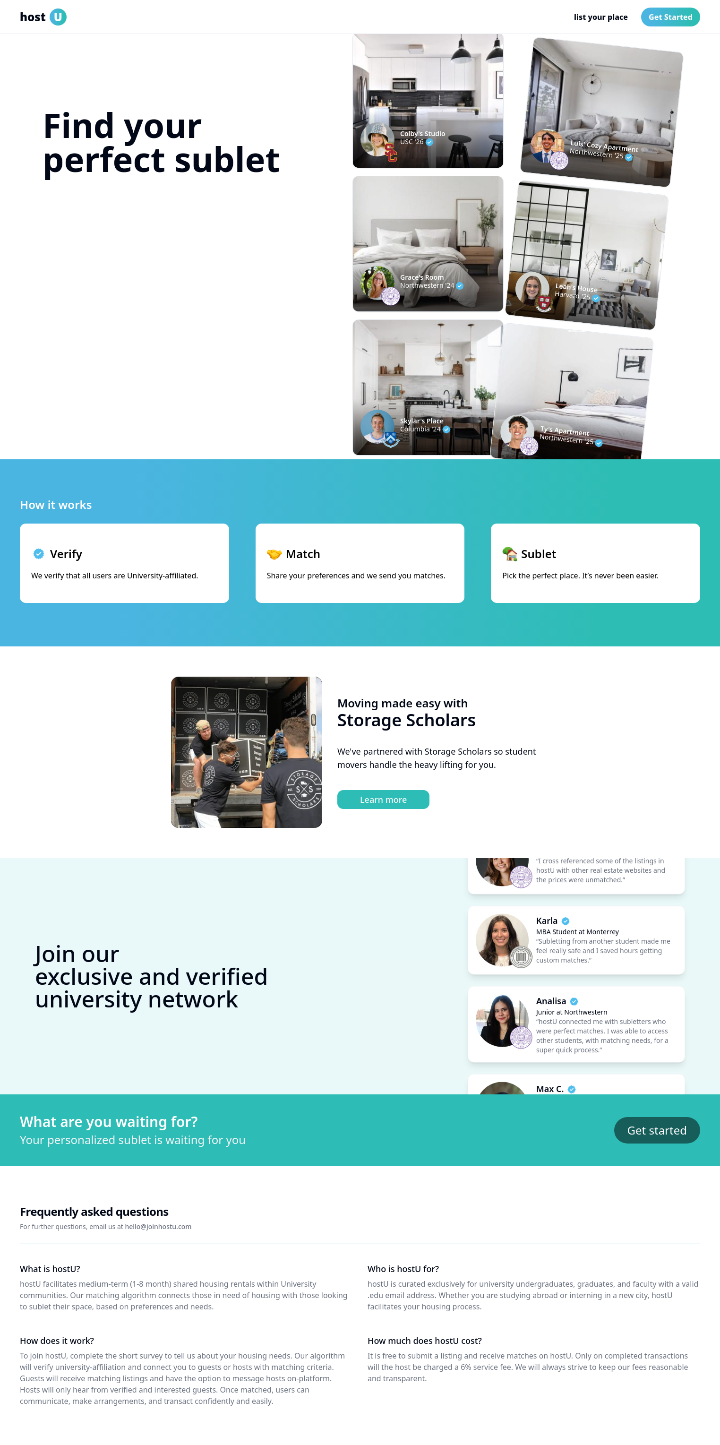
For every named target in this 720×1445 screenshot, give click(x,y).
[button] (161, 233)
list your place (601, 17)
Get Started (671, 17)
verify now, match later (89, 259)
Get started (657, 1130)
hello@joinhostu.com (158, 1226)
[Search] (269, 233)
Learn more (383, 799)
